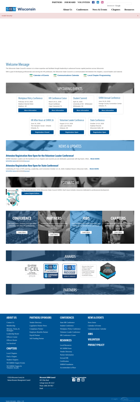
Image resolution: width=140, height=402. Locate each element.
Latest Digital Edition (31, 193)
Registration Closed (42, 132)
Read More (95, 159)
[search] (116, 5)
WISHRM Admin (11, 161)
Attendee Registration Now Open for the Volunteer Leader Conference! (40, 155)
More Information (30, 110)
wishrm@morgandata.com (50, 388)
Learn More (22, 232)
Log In (115, 399)
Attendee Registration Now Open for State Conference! (32, 165)
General (27, 161)
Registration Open (71, 132)
